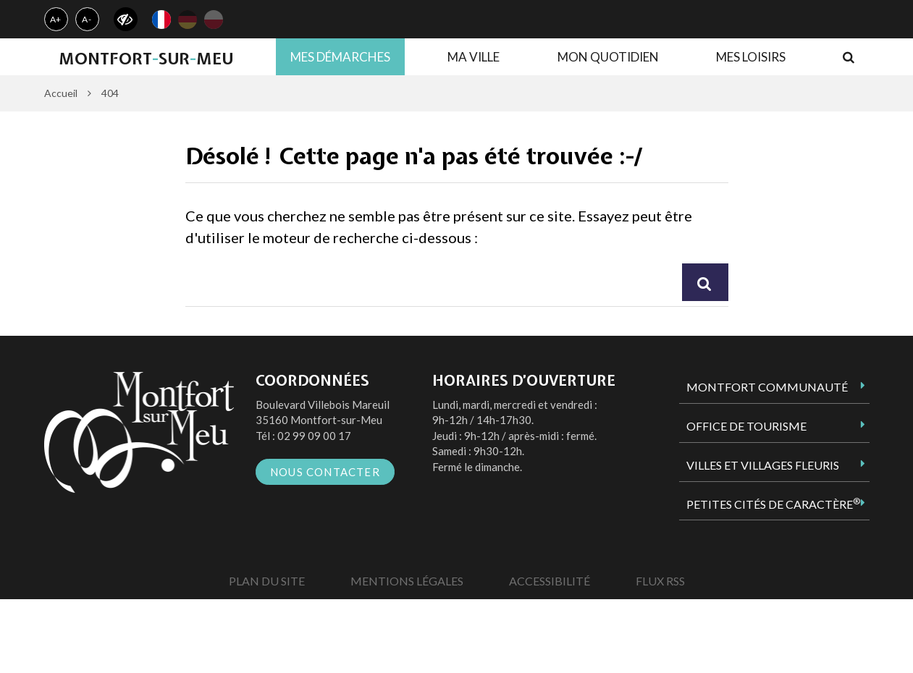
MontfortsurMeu (146, 58)
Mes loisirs (751, 56)
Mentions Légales (406, 581)
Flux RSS (660, 581)
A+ (56, 19)
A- (87, 19)
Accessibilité (549, 581)
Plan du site (267, 581)
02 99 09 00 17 (314, 435)
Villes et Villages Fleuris (762, 465)
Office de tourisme (746, 426)
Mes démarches (340, 56)
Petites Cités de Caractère (773, 503)
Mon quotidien (608, 56)
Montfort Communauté (767, 387)
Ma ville (473, 56)
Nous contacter (325, 471)
